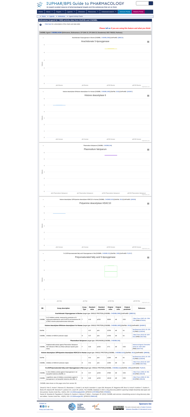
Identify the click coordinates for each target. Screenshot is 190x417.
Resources (92, 12)
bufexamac (61, 16)
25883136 (93, 396)
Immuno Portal (125, 12)
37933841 (107, 392)
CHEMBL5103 (109, 199)
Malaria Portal (138, 12)
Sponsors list (145, 404)
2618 (117, 91)
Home (41, 12)
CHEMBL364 (107, 145)
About (48, 12)
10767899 (95, 392)
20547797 (139, 348)
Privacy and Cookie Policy (46, 409)
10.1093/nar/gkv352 (76, 396)
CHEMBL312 (106, 253)
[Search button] (151, 3)
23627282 (143, 336)
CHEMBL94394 (56, 32)
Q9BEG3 (120, 37)
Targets (58, 12)
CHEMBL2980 (105, 37)
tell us (108, 28)
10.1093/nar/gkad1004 (77, 392)
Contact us (42, 403)
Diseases (81, 12)
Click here (48, 24)
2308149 (141, 374)
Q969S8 (133, 199)
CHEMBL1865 (105, 91)
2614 (121, 199)
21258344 (141, 331)
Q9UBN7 (129, 91)
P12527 (129, 253)
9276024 (142, 320)
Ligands (70, 12)
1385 (117, 253)
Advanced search (108, 12)
